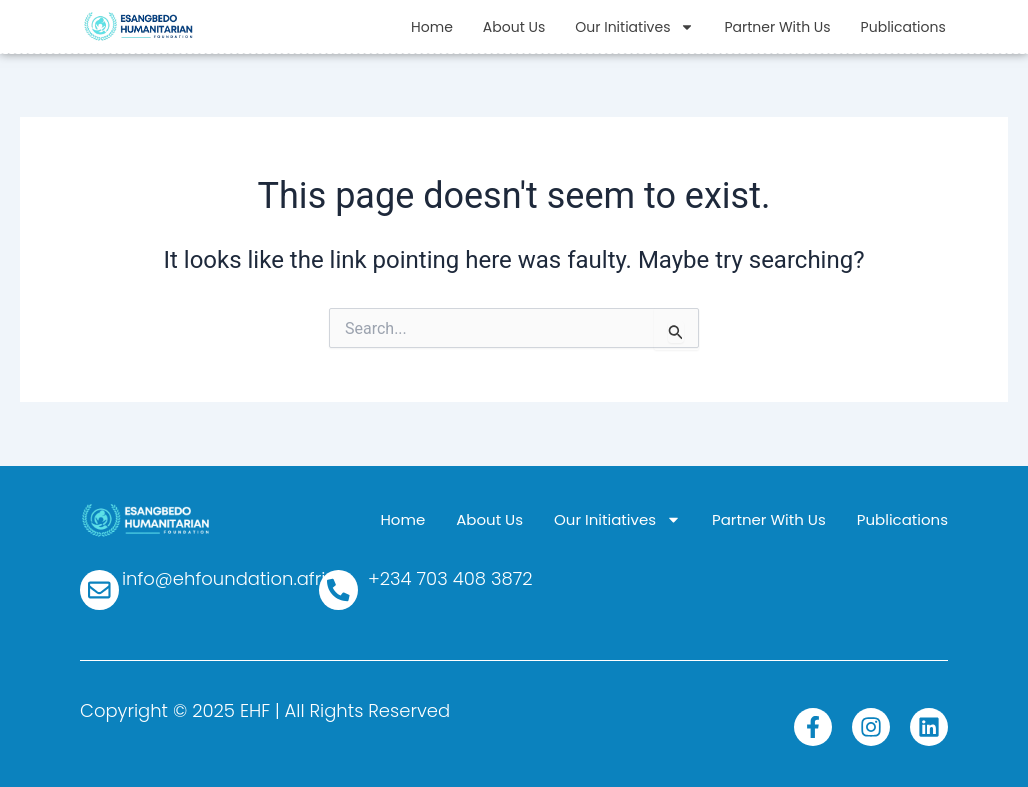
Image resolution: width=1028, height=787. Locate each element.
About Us (514, 27)
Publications (903, 27)
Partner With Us (777, 27)
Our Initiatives (634, 27)
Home (432, 27)
